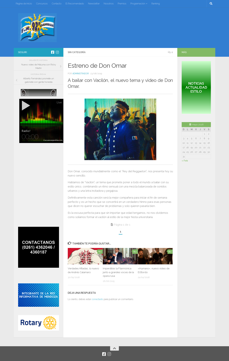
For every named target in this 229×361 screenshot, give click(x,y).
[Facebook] (52, 52)
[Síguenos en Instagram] (57, 52)
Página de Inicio (24, 3)
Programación (137, 3)
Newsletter (94, 3)
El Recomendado (75, 3)
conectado (97, 299)
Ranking (155, 3)
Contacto (56, 3)
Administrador (80, 73)
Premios (122, 3)
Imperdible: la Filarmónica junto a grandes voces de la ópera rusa (118, 272)
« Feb (185, 160)
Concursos (42, 3)
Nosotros (109, 3)
